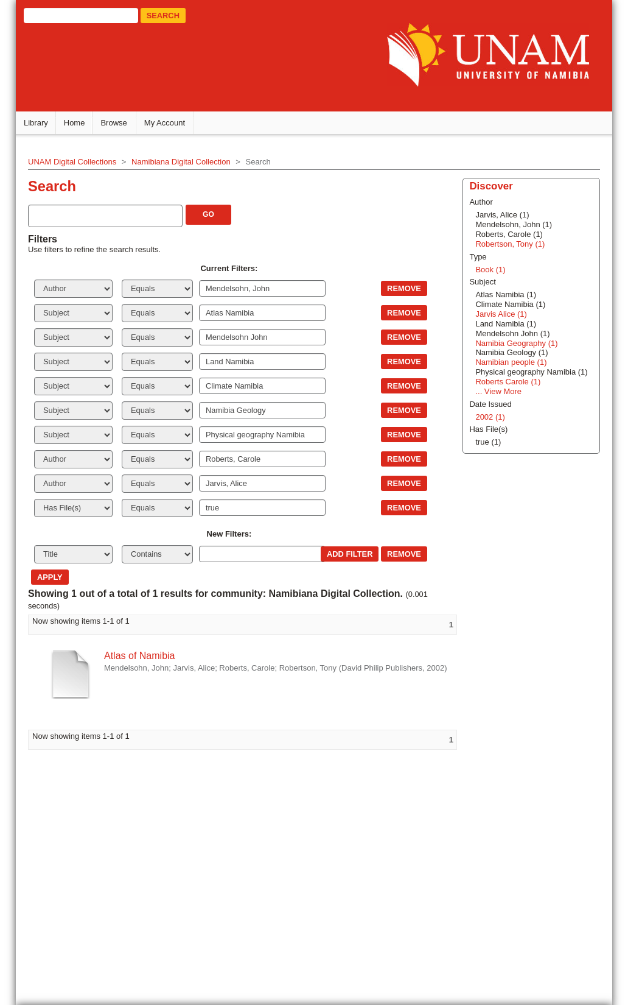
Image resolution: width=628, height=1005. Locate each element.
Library (36, 122)
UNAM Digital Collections (72, 161)
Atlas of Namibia (139, 656)
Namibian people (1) (510, 362)
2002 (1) (489, 416)
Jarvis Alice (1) (501, 314)
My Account (164, 122)
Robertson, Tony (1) (510, 244)
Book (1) (490, 269)
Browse (113, 122)
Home (74, 122)
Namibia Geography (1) (516, 343)
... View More (498, 391)
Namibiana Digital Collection (181, 161)
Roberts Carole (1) (507, 381)
